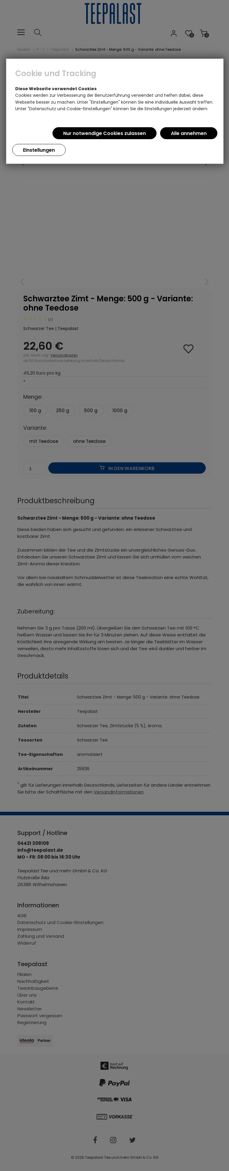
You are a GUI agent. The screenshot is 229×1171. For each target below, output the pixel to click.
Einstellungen (39, 150)
